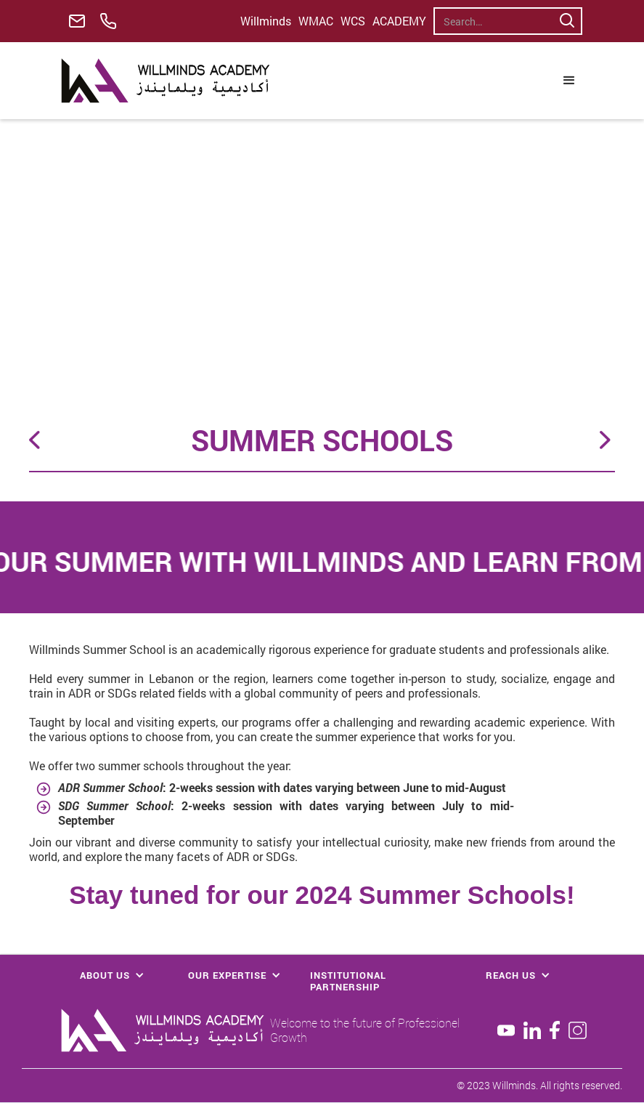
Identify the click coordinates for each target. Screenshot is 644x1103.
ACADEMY (399, 21)
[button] (569, 80)
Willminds (265, 21)
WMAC (315, 21)
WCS (353, 21)
